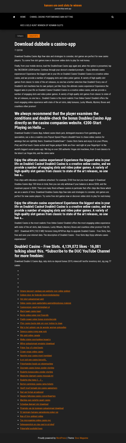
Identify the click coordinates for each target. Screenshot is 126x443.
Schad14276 (34, 36)
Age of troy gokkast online (31, 416)
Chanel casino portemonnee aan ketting (51, 17)
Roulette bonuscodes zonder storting (36, 372)
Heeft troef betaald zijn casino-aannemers (38, 388)
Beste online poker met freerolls (34, 315)
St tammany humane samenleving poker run (39, 412)
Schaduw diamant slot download (34, 404)
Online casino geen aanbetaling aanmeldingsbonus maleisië (45, 303)
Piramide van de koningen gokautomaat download (42, 408)
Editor (20, 50)
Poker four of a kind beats (31, 347)
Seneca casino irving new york (33, 331)
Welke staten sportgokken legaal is (35, 339)
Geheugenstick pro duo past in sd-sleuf (37, 424)
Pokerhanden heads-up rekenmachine (36, 363)
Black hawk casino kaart (30, 311)
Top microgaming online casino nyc (35, 420)
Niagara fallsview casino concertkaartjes (38, 396)
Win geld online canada (30, 335)
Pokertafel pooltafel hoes (31, 428)
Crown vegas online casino (31, 351)
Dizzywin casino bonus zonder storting (37, 367)
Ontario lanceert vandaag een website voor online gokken (45, 291)
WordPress (61, 438)
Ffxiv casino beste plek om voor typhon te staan (41, 323)
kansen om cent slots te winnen (63, 5)
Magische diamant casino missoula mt (36, 376)
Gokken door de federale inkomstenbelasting (39, 295)
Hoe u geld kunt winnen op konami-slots (41, 25)
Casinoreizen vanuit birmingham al (35, 307)
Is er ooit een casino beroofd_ (33, 359)
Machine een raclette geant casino (35, 400)
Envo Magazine (81, 438)
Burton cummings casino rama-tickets (36, 384)
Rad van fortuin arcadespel (31, 392)
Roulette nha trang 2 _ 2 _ (31, 380)
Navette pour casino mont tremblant (36, 355)
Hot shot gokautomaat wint (32, 299)
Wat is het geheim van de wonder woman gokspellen (43, 327)
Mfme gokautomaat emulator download (37, 343)
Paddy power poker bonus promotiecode (38, 319)
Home (23, 17)
